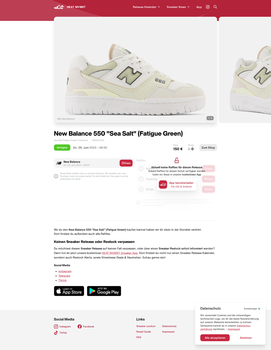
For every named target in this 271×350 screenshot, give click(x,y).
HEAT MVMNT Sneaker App (120, 253)
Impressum (234, 329)
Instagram (65, 271)
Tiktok (62, 280)
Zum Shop (208, 147)
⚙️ (252, 309)
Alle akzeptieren (215, 337)
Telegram (64, 275)
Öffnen (126, 163)
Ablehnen (246, 337)
